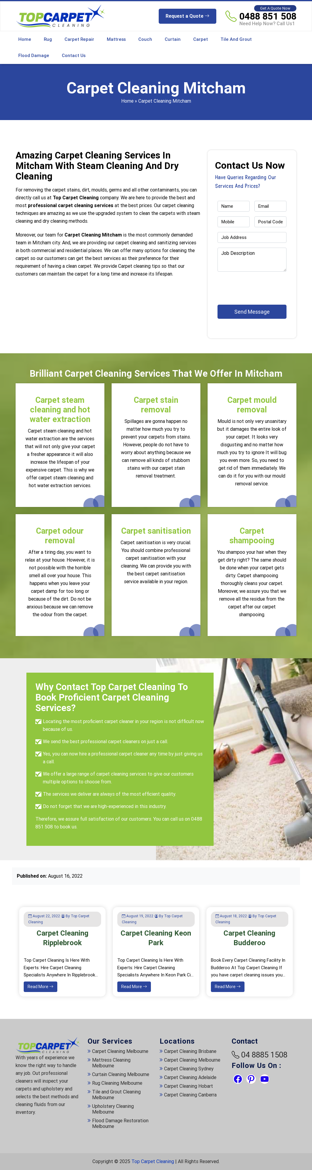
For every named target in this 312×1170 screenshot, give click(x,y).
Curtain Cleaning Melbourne (120, 1074)
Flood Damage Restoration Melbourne (120, 1123)
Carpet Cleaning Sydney (189, 1069)
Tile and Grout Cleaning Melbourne (116, 1094)
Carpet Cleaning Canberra (190, 1095)
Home (24, 39)
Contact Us (74, 55)
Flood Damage (33, 55)
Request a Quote (187, 16)
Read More (40, 986)
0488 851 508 (267, 16)
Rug (48, 39)
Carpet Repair (79, 39)
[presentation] (253, 285)
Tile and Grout (236, 39)
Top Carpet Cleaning (152, 1161)
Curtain (173, 39)
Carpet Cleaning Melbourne (120, 1051)
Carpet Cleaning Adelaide (190, 1077)
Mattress (116, 39)
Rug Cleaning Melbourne (117, 1083)
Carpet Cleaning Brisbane (190, 1051)
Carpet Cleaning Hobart (188, 1086)
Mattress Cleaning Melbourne (111, 1063)
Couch (145, 39)
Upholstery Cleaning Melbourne (113, 1109)
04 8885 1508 (264, 1054)
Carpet (200, 39)
